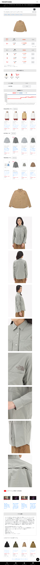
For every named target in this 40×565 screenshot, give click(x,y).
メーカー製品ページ (26, 86)
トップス (12, 14)
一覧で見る (13, 133)
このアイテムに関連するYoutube (14, 490)
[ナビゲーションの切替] (37, 2)
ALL (9, 14)
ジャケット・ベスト (18, 14)
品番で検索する (20, 70)
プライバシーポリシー (24, 559)
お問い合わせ (17, 559)
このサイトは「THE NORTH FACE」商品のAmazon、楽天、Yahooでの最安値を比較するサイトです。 (20, 5)
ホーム (6, 14)
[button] (6, 26)
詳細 (33, 43)
